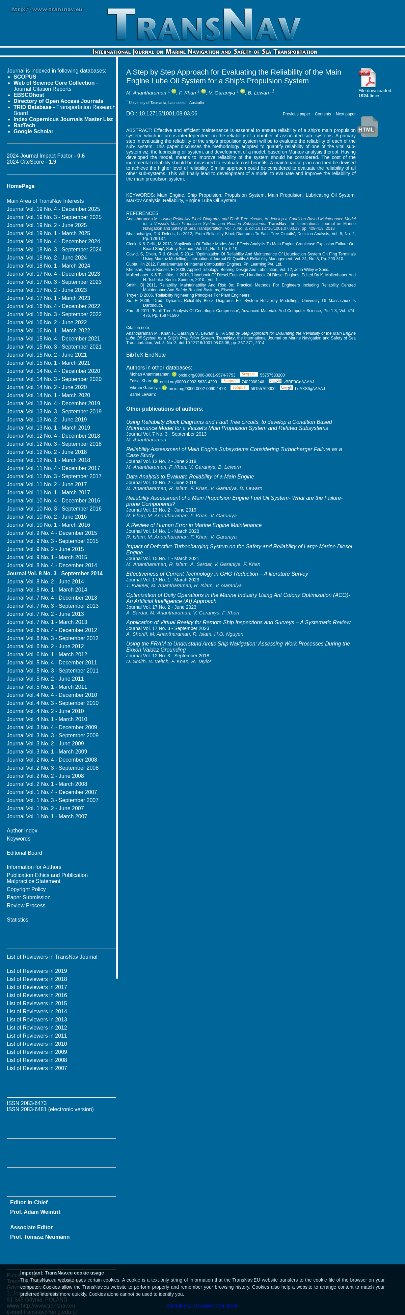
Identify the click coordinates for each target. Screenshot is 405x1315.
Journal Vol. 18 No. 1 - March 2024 (48, 266)
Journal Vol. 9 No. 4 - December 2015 (52, 533)
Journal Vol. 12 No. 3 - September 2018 (54, 444)
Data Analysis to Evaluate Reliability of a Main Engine (190, 477)
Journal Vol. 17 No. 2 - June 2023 (47, 290)
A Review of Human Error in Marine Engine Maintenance (194, 525)
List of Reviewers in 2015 (37, 1003)
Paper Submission (29, 897)
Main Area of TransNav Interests (45, 201)
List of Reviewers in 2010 (37, 1044)
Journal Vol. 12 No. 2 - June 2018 (47, 452)
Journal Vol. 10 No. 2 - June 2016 (47, 517)
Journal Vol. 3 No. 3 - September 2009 (53, 735)
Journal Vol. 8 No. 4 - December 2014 (52, 565)
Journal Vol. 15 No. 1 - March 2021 (48, 363)
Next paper (346, 114)
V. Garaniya (222, 92)
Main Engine (170, 195)
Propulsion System (244, 195)
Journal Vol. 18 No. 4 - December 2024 (53, 241)
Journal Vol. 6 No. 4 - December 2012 (52, 630)
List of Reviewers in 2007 (37, 1068)
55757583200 (262, 375)
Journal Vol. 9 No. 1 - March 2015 (47, 557)
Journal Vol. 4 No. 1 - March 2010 (47, 719)
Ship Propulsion (204, 195)
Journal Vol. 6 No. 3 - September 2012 (53, 638)
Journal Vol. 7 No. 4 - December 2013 (52, 598)
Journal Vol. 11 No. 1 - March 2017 (48, 492)
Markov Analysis (143, 200)
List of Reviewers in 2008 (37, 1060)
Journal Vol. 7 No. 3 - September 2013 (53, 606)
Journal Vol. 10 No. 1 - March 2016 (48, 525)
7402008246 (242, 382)
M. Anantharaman (146, 92)
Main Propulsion (285, 195)
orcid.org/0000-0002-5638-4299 (185, 382)
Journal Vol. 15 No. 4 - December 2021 (53, 338)
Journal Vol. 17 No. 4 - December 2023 (53, 274)
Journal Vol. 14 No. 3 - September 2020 (54, 379)
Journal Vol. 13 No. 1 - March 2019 (48, 428)
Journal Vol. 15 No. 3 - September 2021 (54, 347)
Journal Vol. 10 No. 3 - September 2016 (54, 509)
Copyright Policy (26, 889)
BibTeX (134, 355)
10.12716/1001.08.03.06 (168, 113)
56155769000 (253, 388)
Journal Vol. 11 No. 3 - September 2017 (54, 476)
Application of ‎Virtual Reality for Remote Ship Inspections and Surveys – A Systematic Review (238, 622)
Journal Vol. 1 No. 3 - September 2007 (53, 800)
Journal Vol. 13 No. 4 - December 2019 (53, 403)
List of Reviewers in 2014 (37, 1011)
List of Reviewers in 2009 (37, 1052)
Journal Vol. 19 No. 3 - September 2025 (54, 217)
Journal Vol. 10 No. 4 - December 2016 (53, 500)
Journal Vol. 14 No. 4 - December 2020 (53, 371)
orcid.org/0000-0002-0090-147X (194, 388)
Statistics (17, 920)
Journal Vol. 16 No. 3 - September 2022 (54, 314)
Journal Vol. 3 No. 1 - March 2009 (47, 752)
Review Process (26, 905)
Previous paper (296, 114)
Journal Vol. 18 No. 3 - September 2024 (54, 249)
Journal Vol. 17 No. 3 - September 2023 (54, 282)
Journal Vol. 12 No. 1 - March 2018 (48, 460)
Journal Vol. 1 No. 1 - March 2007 (47, 816)
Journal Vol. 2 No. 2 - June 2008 (45, 776)
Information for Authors (34, 867)
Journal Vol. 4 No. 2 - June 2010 (45, 711)
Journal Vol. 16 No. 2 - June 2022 (47, 322)
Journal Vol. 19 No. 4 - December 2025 (53, 209)
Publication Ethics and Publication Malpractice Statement (47, 878)
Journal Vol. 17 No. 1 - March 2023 (48, 298)
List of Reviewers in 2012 (37, 1028)
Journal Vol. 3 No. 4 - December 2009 (52, 727)
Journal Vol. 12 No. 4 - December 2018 (53, 436)
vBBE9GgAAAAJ (291, 382)
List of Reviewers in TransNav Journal (52, 957)
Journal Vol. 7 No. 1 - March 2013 (47, 622)
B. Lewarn (259, 92)
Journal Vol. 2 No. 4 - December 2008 (52, 760)
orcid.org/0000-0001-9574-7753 (204, 375)
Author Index (22, 830)
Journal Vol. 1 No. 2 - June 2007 (45, 808)
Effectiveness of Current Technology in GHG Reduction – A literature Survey (217, 574)
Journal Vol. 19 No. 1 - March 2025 (48, 233)
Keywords (18, 839)
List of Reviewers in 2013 (37, 1019)
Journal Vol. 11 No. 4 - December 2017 (53, 468)
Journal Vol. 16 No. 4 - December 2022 (53, 306)
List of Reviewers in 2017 (37, 987)
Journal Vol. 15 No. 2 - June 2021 (47, 355)
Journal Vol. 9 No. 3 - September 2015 (53, 541)
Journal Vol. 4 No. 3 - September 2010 (53, 703)
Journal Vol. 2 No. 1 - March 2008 (47, 784)
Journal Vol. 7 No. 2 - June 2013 (45, 614)
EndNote (155, 355)
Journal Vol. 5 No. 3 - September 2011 (53, 671)
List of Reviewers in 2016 (37, 995)
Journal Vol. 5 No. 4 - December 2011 (52, 662)
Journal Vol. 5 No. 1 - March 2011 (47, 687)
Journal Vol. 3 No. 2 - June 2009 (45, 743)
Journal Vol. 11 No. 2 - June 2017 (47, 484)
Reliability (173, 200)
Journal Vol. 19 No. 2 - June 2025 (47, 225)
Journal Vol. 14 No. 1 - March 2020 (48, 395)
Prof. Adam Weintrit (35, 1212)
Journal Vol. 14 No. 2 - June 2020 (47, 387)
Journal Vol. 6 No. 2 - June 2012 (45, 646)
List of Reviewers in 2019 (37, 971)
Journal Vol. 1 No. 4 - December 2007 (52, 792)
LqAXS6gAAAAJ (302, 388)
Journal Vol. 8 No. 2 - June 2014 (45, 581)
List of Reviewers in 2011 (37, 1036)
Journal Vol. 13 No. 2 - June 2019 (47, 419)
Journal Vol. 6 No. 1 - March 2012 (47, 654)
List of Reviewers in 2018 (37, 979)
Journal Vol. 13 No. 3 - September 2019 (54, 411)
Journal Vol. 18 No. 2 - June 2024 (47, 258)
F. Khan (187, 92)
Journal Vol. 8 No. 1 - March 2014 (47, 590)
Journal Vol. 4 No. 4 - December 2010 (52, 695)
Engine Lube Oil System (211, 200)
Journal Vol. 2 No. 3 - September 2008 (53, 768)
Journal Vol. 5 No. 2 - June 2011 (45, 679)
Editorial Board (24, 853)
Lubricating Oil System (330, 195)
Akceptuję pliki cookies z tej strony (202, 1305)
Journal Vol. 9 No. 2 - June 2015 (45, 549)
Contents (323, 114)
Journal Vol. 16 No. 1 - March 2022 (48, 330)
